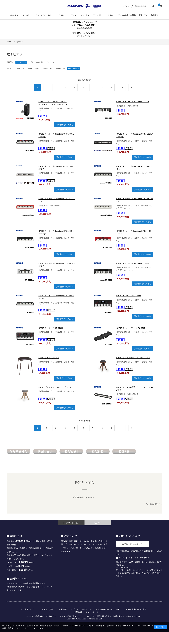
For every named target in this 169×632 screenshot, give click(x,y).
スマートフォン (71, 522)
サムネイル (50, 62)
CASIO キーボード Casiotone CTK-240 (132, 102)
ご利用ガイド (28, 609)
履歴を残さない (155, 504)
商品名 (30, 68)
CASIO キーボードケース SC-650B (130, 328)
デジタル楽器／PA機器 (127, 15)
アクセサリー (98, 15)
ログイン (125, 6)
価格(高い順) (60, 68)
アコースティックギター (45, 15)
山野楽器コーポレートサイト (86, 612)
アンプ (73, 15)
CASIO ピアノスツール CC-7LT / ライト (55, 387)
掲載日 (38, 68)
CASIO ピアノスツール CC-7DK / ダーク (133, 358)
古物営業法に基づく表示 (136, 609)
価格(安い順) (47, 68)
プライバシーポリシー (82, 609)
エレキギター (15, 15)
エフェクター (86, 15)
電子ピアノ (143, 15)
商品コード (20, 68)
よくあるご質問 (46, 609)
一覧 (31, 62)
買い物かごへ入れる (64, 125)
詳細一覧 (39, 62)
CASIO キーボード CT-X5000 (50, 328)
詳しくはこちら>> (84, 28)
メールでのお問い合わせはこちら (132, 544)
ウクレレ (62, 15)
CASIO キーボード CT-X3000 (128, 296)
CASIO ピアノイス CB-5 (48, 358)
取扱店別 (154, 15)
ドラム (110, 15)
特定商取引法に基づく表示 (109, 609)
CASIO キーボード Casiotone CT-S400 (132, 263)
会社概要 (63, 609)
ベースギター (27, 15)
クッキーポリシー (37, 628)
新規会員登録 (140, 6)
